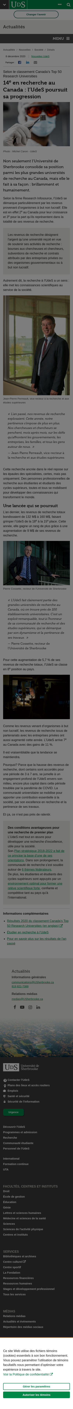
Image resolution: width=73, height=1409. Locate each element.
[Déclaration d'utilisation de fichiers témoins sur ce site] (36, 1373)
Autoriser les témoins (36, 1394)
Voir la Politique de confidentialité (26, 1374)
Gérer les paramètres (36, 1386)
